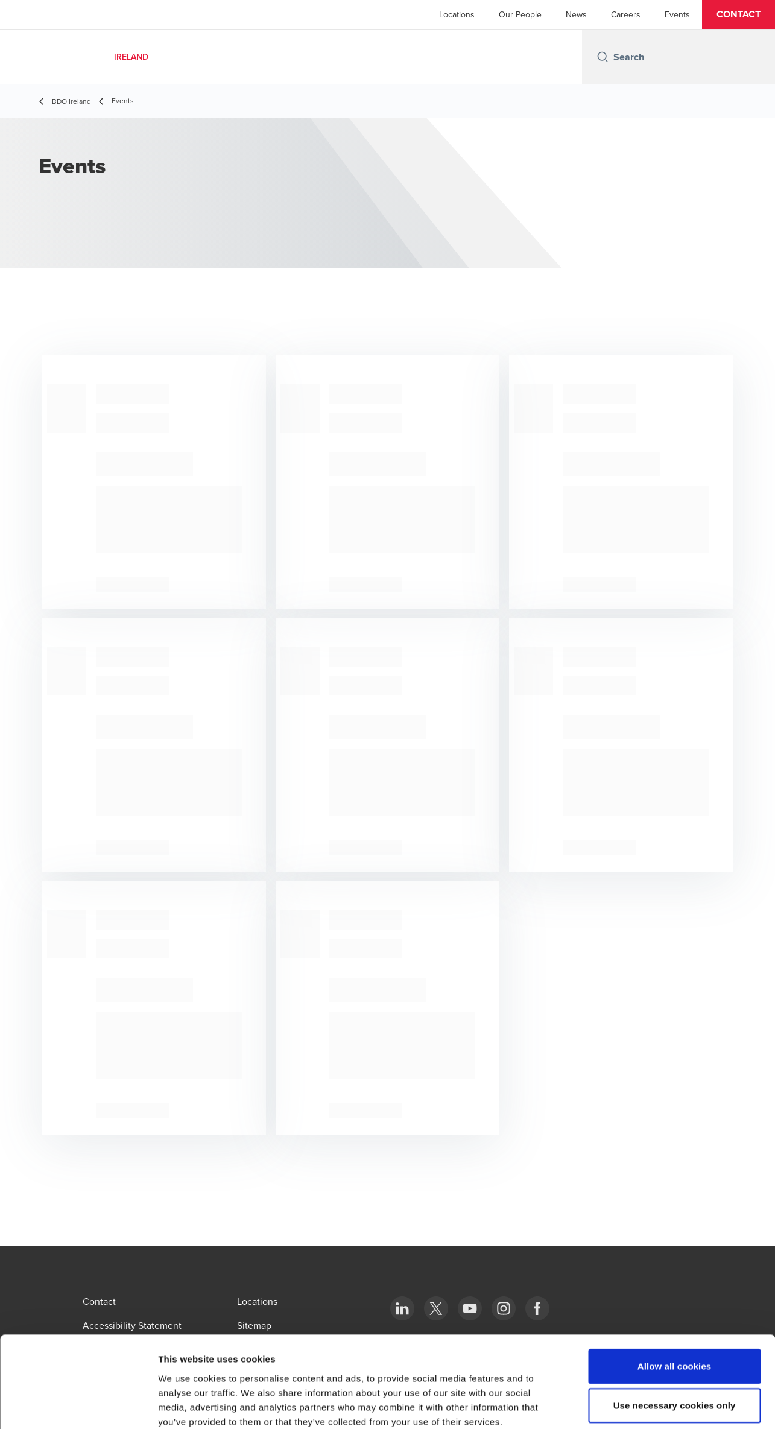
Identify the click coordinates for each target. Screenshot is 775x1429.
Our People (520, 14)
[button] (738, 14)
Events (677, 14)
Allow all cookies (674, 1301)
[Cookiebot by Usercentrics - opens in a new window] (78, 1405)
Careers (626, 14)
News (576, 14)
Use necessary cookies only (674, 1341)
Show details (633, 1405)
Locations (457, 14)
